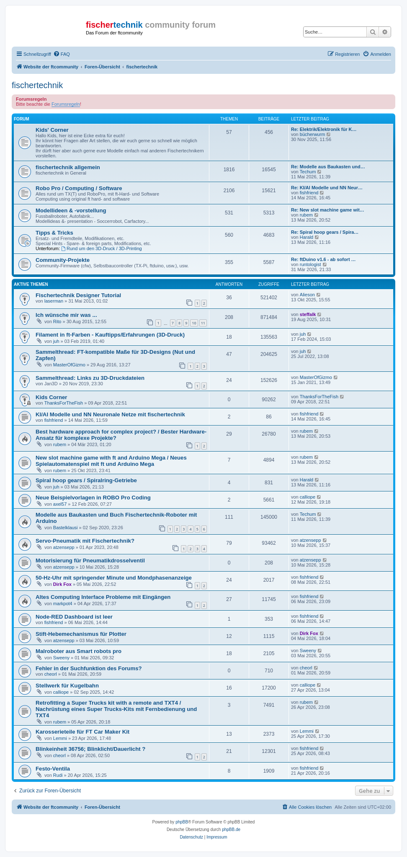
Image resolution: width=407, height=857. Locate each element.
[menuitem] (61, 54)
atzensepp (64, 547)
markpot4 (62, 603)
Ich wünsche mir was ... (66, 315)
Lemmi (60, 738)
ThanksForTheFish (63, 402)
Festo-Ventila (53, 769)
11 (203, 323)
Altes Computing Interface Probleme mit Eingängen (103, 597)
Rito (57, 321)
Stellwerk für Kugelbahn (67, 685)
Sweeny (61, 657)
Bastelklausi (65, 527)
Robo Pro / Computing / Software (79, 188)
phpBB (181, 822)
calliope (307, 496)
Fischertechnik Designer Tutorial (78, 295)
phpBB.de (231, 829)
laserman (53, 300)
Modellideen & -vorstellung (71, 210)
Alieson (307, 294)
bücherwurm (312, 134)
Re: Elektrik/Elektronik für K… (324, 129)
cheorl (50, 674)
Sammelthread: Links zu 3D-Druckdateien (90, 378)
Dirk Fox (62, 584)
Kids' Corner (52, 130)
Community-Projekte (63, 260)
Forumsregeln (66, 104)
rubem (306, 214)
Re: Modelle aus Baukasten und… (328, 166)
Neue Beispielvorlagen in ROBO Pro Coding (93, 497)
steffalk (308, 314)
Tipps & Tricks (54, 233)
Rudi (58, 775)
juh (56, 341)
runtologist (310, 264)
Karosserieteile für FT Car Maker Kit (82, 732)
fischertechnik (37, 85)
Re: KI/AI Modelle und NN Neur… (327, 187)
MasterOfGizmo (69, 364)
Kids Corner (51, 397)
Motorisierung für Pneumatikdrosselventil (90, 560)
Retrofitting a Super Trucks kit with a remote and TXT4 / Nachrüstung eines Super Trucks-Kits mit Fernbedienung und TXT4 (116, 709)
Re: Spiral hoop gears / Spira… (324, 232)
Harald (306, 237)
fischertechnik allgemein (68, 167)
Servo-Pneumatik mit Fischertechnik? (85, 541)
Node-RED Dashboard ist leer (74, 617)
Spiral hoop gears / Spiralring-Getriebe (86, 480)
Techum (308, 171)
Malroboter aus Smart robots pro (78, 651)
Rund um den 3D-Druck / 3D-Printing (101, 248)
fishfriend (309, 192)
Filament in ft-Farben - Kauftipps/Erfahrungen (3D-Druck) (110, 335)
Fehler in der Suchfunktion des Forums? (89, 668)
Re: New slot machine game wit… (327, 209)
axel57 (60, 504)
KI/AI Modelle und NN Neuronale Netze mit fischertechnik (110, 414)
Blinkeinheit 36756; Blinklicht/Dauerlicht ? (90, 749)
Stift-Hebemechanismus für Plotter (81, 634)
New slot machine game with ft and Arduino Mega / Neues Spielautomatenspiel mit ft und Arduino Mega (111, 461)
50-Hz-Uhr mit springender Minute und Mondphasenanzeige (114, 578)
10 (194, 323)
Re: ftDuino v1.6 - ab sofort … (323, 259)
